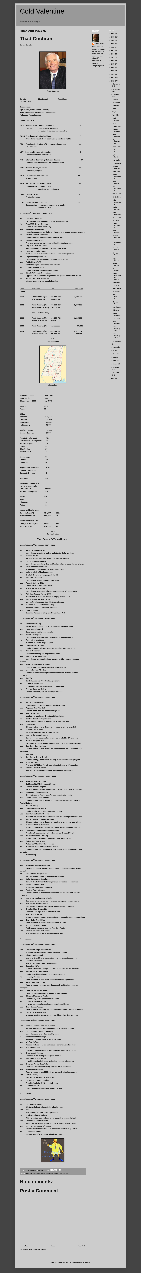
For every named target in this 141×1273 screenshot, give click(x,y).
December (116, 84)
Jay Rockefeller (116, 142)
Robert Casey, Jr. (116, 213)
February (116, 367)
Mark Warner (115, 119)
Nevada (115, 99)
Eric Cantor (116, 292)
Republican (49, 1173)
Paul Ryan (116, 282)
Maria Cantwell (116, 208)
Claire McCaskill (116, 314)
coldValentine (99, 44)
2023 (113, 44)
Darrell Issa (116, 285)
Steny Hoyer (116, 289)
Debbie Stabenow (116, 226)
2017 (113, 64)
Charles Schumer (116, 237)
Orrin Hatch (116, 147)
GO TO (53, 339)
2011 (113, 379)
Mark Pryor (116, 171)
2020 (113, 54)
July (114, 350)
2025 (113, 37)
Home (53, 1246)
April (115, 361)
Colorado (115, 106)
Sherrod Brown (115, 303)
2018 (113, 61)
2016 (113, 67)
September (117, 342)
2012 (113, 81)
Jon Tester (115, 220)
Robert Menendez (116, 202)
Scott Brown (116, 307)
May (114, 357)
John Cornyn (115, 183)
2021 (113, 50)
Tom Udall (115, 115)
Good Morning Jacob (116, 336)
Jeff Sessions (116, 156)
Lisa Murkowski (116, 189)
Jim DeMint (116, 197)
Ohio (114, 123)
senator (56, 1173)
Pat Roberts (116, 126)
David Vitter (116, 163)
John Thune (116, 217)
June (115, 354)
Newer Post (24, 1246)
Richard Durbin (115, 249)
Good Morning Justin (116, 329)
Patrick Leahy (115, 151)
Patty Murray (115, 259)
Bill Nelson (116, 310)
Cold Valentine (42, 11)
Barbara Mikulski (116, 131)
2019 (113, 57)
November (116, 89)
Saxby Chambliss (116, 177)
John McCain (115, 269)
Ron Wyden (116, 160)
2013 (113, 78)
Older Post (81, 1246)
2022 (113, 47)
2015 (113, 71)
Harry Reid (116, 318)
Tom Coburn (116, 194)
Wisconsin (116, 102)
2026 (113, 34)
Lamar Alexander (116, 243)
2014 (113, 74)
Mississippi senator (39, 1173)
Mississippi (28, 1173)
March (115, 364)
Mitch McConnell (116, 297)
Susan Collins (115, 264)
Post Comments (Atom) (37, 1250)
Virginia (115, 112)
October (116, 95)
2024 (113, 40)
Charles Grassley (116, 167)
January (116, 373)
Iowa (114, 109)
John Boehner (116, 323)
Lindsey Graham (116, 254)
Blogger (87, 1262)
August (115, 347)
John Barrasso (116, 232)
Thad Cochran (63, 1173)
